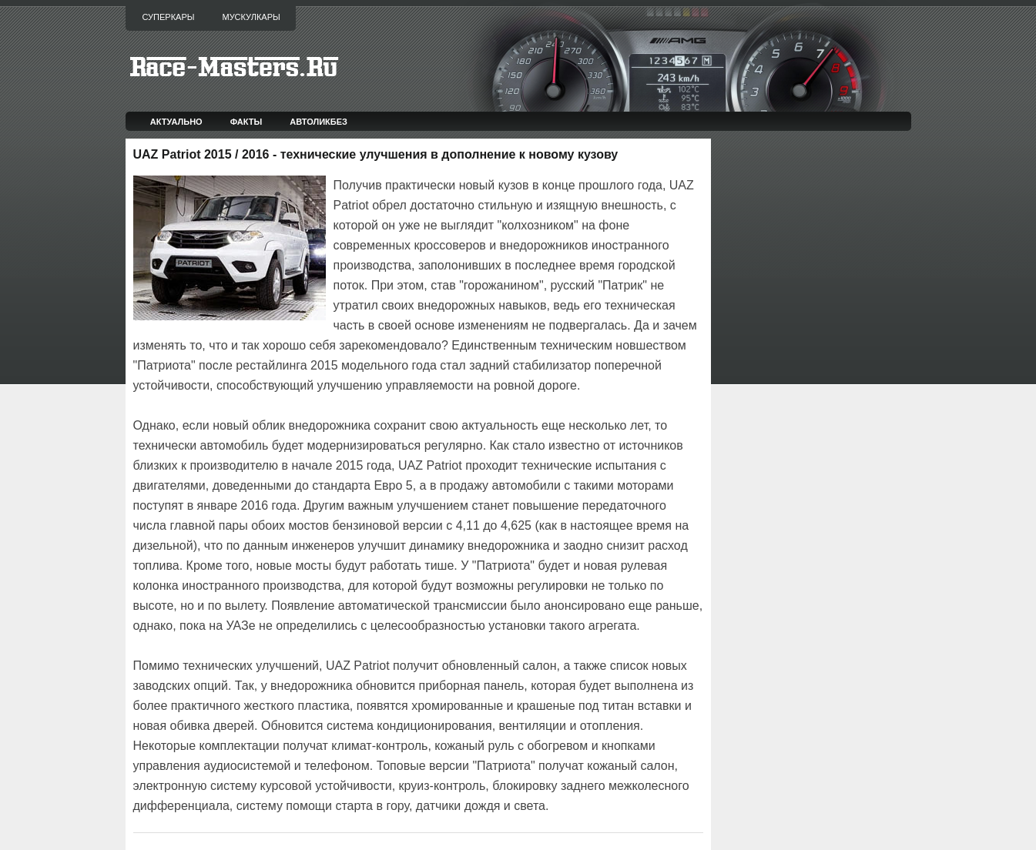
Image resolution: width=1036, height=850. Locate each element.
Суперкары (168, 17)
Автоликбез (318, 121)
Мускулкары (251, 17)
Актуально (176, 121)
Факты (246, 121)
